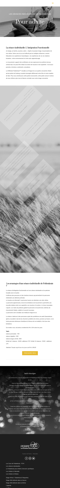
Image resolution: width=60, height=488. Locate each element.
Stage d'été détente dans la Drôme (16, 483)
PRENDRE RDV (30, 353)
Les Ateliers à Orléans (12, 474)
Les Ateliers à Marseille (12, 471)
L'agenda (8, 485)
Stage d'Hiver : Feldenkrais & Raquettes (17, 478)
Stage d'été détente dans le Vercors (16, 480)
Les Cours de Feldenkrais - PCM (15, 463)
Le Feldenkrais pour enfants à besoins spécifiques (20, 469)
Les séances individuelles (13, 466)
